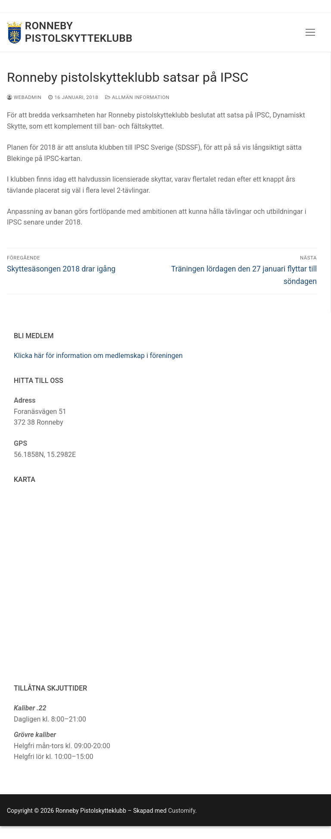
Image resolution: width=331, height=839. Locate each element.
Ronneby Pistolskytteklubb (79, 32)
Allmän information (137, 97)
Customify (181, 810)
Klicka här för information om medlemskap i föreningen (98, 356)
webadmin (24, 97)
